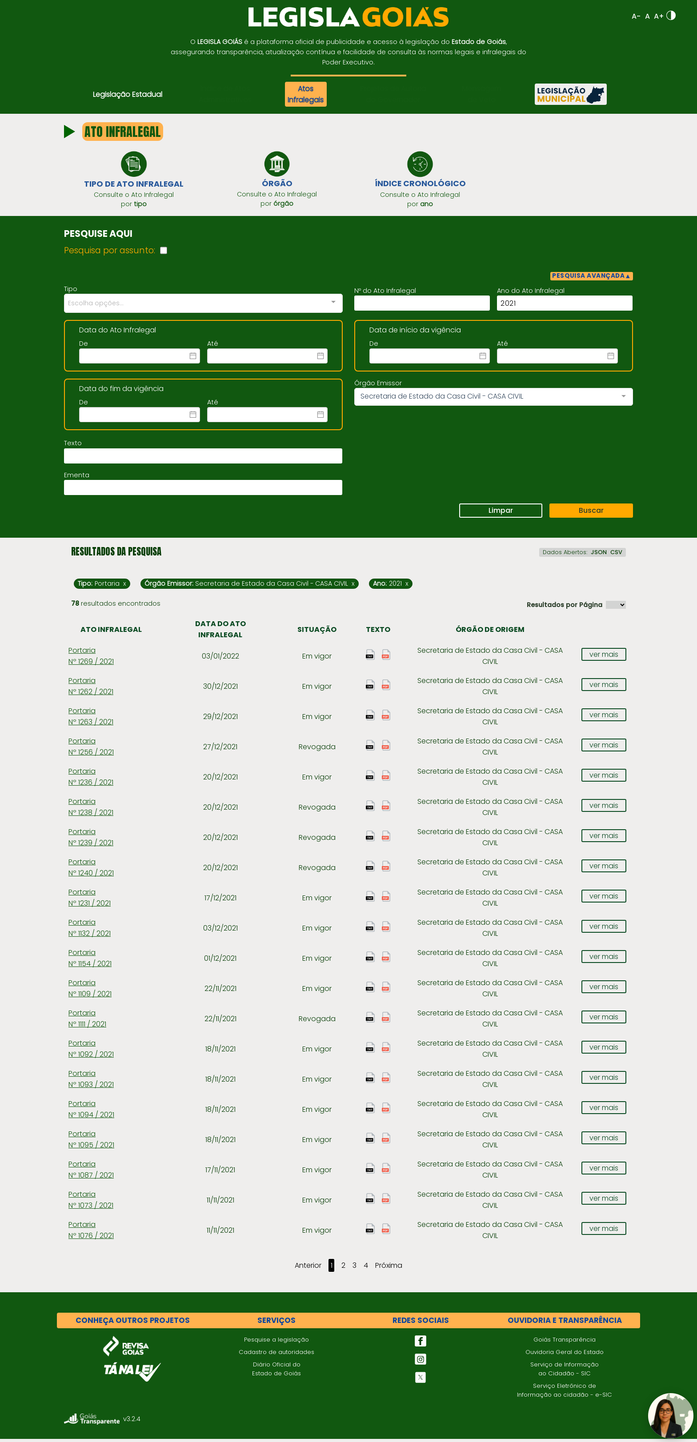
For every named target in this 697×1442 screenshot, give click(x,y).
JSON (599, 555)
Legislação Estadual (127, 94)
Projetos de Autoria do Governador (393, 94)
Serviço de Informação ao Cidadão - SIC (564, 1371)
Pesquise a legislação (276, 1342)
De (83, 346)
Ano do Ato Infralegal (531, 293)
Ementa (76, 478)
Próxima (388, 1268)
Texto (73, 446)
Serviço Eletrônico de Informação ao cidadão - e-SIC (564, 1393)
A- (636, 16)
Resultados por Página (564, 607)
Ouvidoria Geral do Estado (564, 1354)
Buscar (591, 513)
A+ (659, 16)
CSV (616, 555)
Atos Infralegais (306, 94)
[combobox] (203, 306)
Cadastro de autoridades (276, 1354)
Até (212, 346)
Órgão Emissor (378, 386)
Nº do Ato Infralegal (385, 293)
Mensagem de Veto (481, 94)
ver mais (603, 657)
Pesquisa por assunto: (109, 253)
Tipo (70, 292)
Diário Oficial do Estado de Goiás (276, 1371)
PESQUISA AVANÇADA (591, 279)
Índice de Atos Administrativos (225, 94)
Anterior (308, 1268)
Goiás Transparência (564, 1342)
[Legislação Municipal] (571, 94)
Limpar (501, 513)
